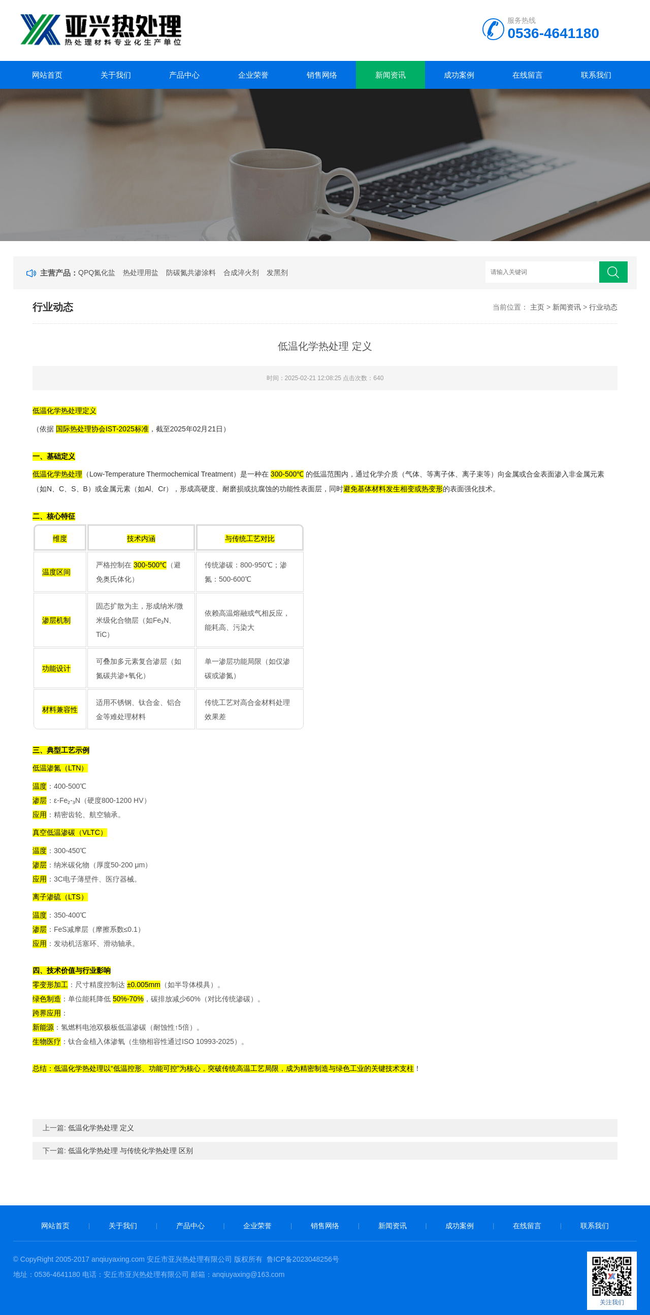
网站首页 (47, 75)
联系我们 (596, 75)
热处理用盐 (140, 272)
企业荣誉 (253, 75)
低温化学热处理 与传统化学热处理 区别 (130, 1151)
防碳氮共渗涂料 (191, 272)
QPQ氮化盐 (96, 272)
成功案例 (459, 75)
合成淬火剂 (241, 272)
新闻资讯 (390, 75)
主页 (537, 307)
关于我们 (116, 75)
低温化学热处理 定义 (101, 1128)
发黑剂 (277, 272)
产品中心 (184, 75)
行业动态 (603, 307)
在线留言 (527, 75)
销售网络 (322, 75)
